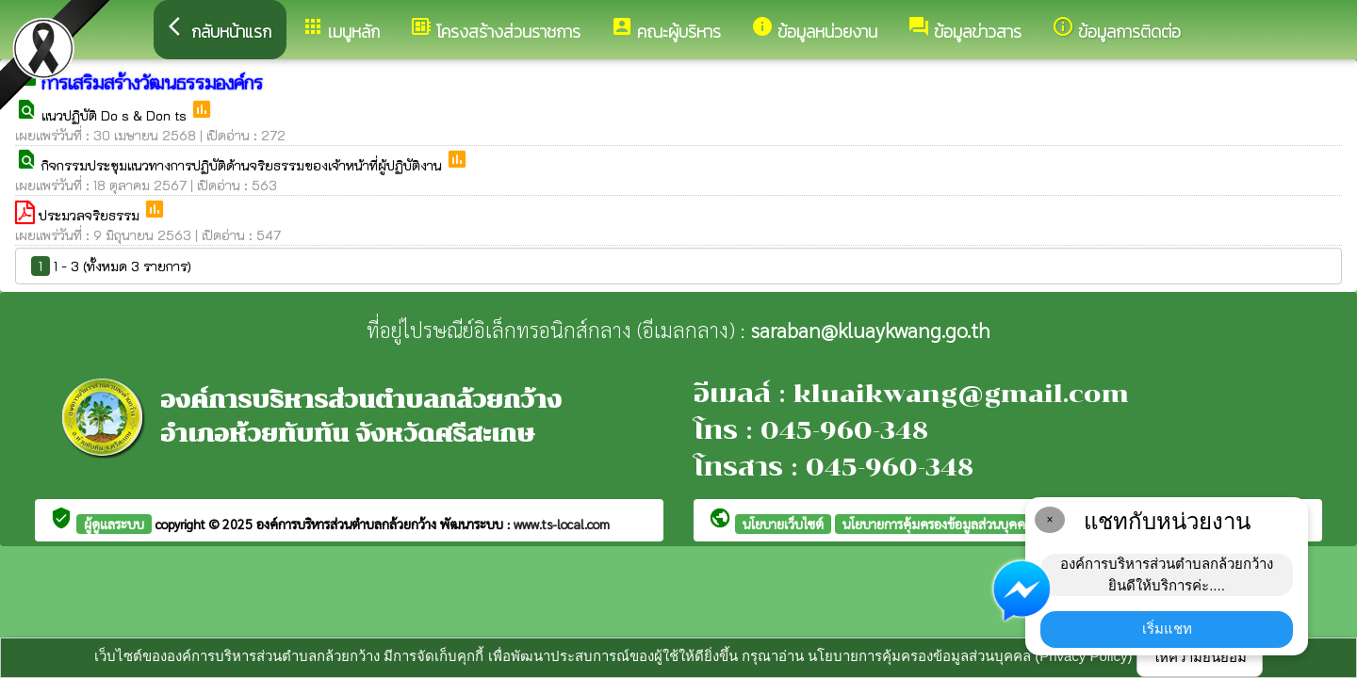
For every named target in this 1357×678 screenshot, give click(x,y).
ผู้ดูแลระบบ (114, 523)
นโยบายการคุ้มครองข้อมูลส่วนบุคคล (937, 523)
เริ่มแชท (1167, 629)
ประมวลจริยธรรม (91, 215)
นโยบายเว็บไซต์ (783, 523)
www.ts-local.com (562, 523)
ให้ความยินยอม (1200, 657)
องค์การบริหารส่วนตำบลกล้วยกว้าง (348, 523)
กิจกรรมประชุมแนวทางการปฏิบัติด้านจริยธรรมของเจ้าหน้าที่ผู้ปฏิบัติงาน (243, 165)
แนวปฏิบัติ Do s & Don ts (115, 115)
